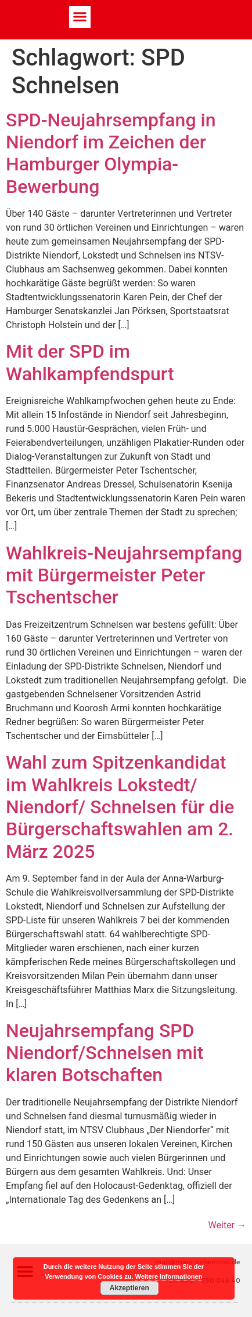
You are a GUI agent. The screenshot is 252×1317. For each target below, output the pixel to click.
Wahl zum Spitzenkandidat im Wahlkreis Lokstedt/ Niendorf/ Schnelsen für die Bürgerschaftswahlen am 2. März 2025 (120, 807)
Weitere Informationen (169, 1276)
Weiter (227, 1225)
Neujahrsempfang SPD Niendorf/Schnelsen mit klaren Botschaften (104, 1053)
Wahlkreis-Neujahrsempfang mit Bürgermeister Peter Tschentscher (124, 575)
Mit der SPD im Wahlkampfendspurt (90, 362)
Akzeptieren (129, 1288)
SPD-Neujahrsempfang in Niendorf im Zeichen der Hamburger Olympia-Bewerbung (110, 153)
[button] (80, 17)
